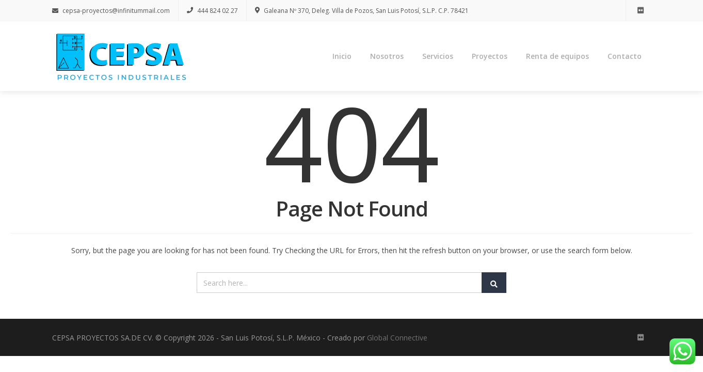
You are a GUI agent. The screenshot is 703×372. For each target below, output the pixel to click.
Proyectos (489, 56)
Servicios (437, 56)
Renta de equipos (557, 56)
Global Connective (397, 339)
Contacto (625, 56)
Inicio (342, 56)
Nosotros (387, 56)
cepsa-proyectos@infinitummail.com (111, 10)
